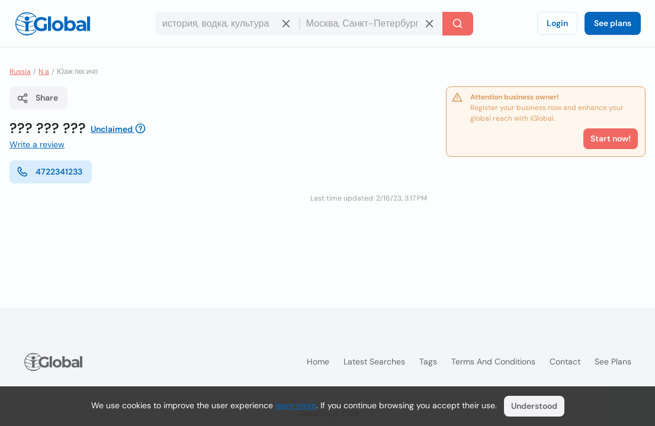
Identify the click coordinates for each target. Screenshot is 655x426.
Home (318, 361)
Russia (20, 71)
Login (557, 23)
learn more (295, 405)
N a (43, 71)
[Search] (457, 24)
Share (37, 98)
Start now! (610, 138)
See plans (612, 23)
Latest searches (374, 361)
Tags (428, 361)
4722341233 (49, 172)
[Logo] (52, 24)
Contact (565, 361)
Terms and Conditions (493, 361)
